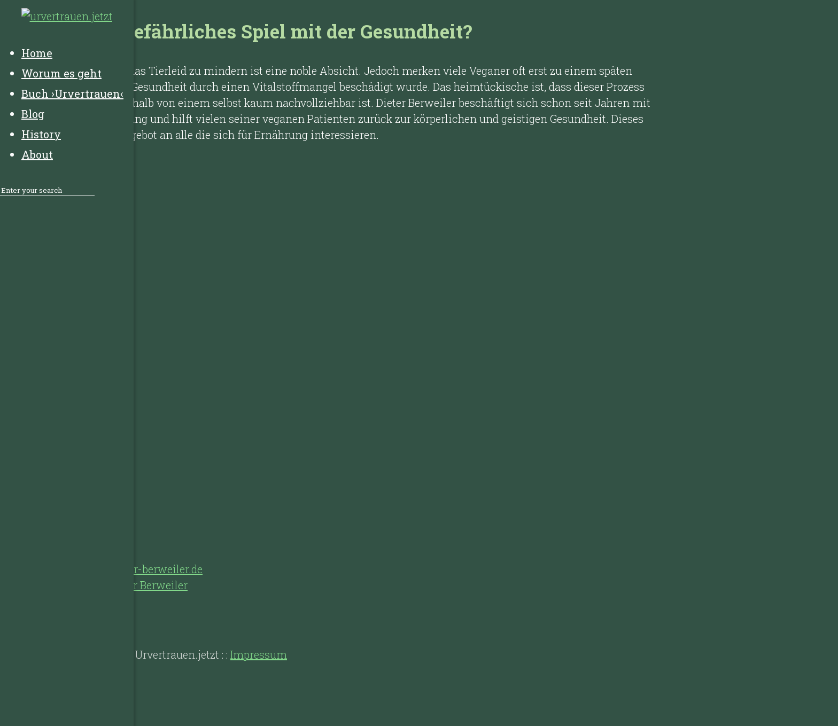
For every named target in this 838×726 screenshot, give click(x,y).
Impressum (258, 654)
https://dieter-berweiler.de (139, 569)
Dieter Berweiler (148, 585)
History (69, 612)
